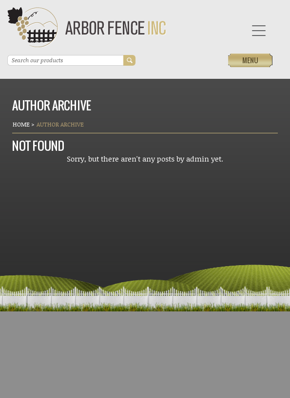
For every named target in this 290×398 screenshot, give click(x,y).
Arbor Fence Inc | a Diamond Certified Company (87, 27)
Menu (250, 60)
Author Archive (60, 124)
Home (22, 124)
